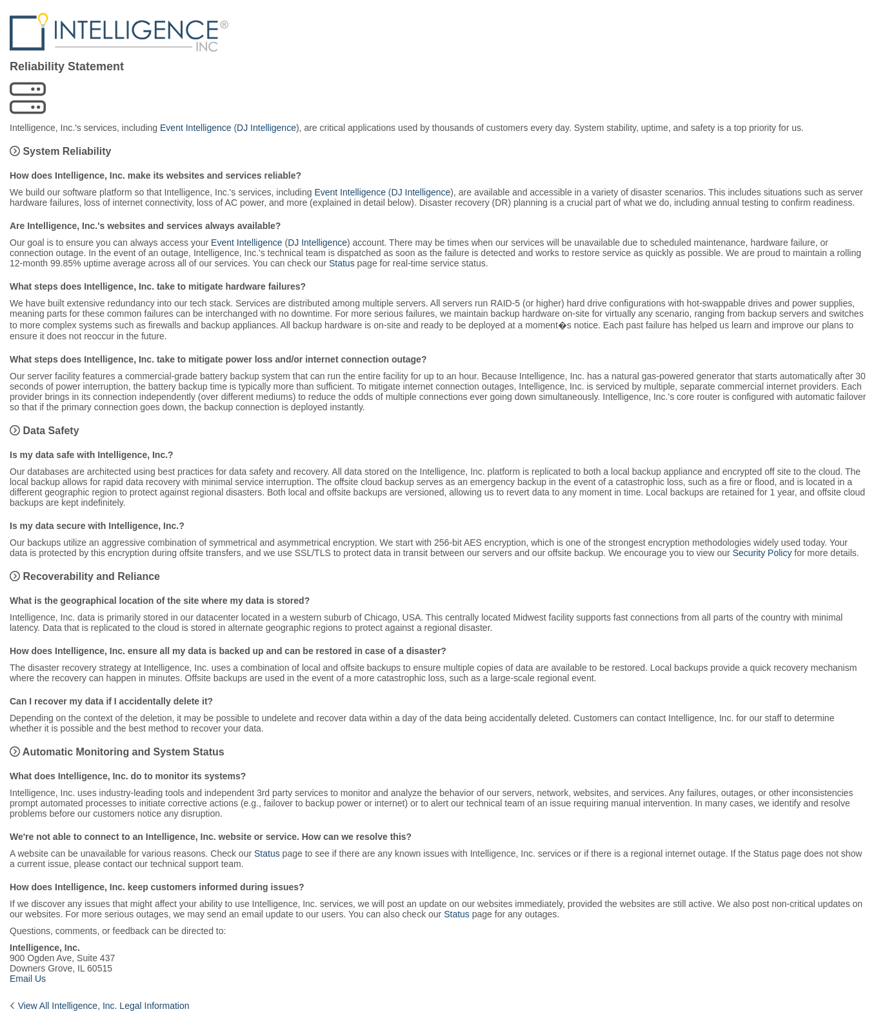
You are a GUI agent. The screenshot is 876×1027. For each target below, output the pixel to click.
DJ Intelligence (266, 128)
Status (342, 263)
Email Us (28, 978)
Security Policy (762, 553)
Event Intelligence (196, 128)
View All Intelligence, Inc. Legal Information (104, 1006)
